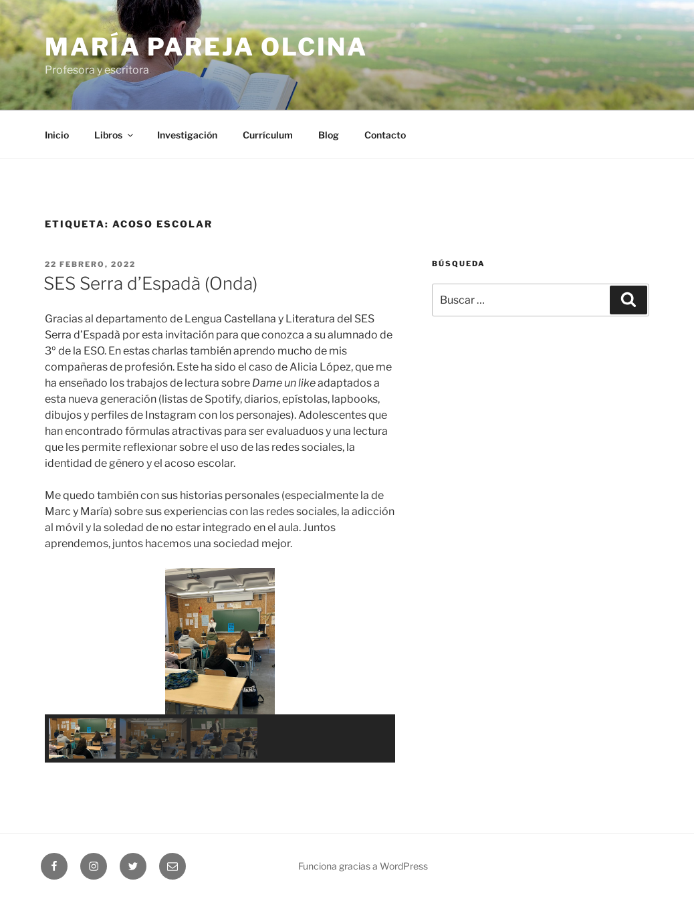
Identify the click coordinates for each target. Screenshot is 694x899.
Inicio (57, 134)
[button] (65, 641)
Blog (328, 134)
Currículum (268, 134)
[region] (220, 665)
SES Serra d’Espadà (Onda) (150, 283)
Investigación (187, 134)
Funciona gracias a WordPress (363, 866)
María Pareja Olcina (206, 47)
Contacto (385, 134)
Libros (114, 134)
